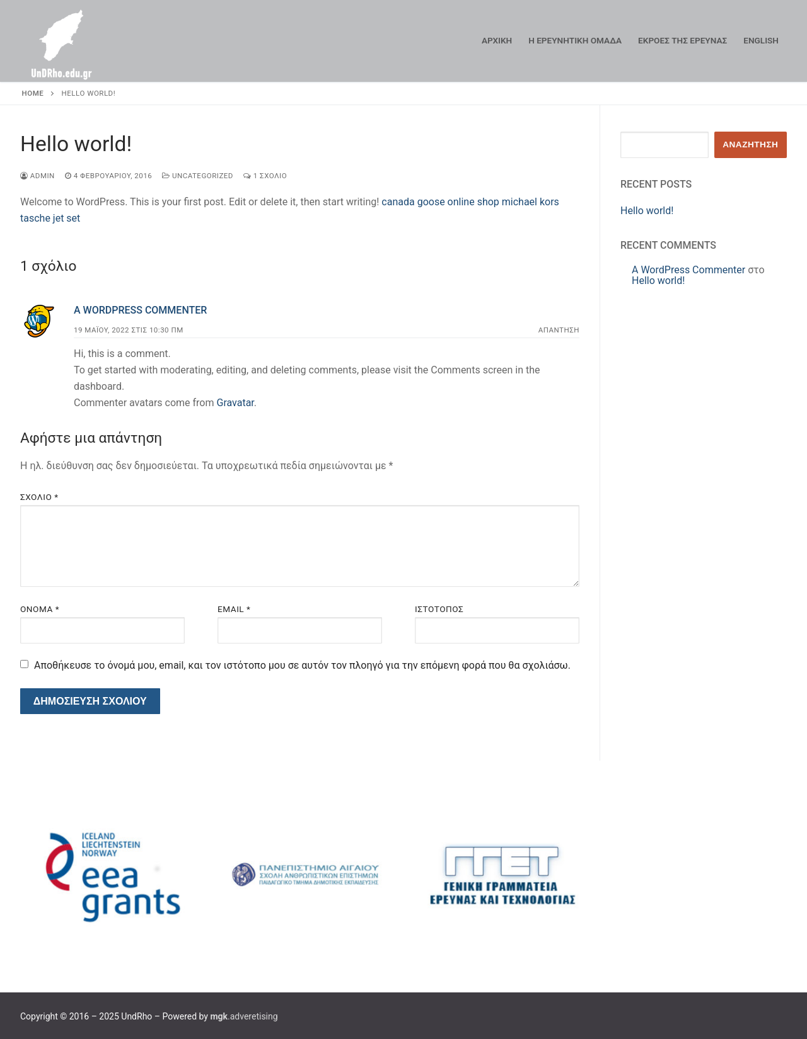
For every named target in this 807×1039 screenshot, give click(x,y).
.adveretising (243, 1016)
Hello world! (646, 211)
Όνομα (39, 609)
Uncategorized (197, 175)
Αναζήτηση (750, 144)
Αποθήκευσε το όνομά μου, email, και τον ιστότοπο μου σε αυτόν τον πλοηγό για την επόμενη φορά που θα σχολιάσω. (302, 665)
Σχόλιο (39, 497)
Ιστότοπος (439, 609)
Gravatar (234, 403)
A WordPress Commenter (140, 310)
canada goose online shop (440, 202)
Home (33, 93)
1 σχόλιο (265, 175)
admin (37, 175)
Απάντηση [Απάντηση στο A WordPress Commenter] (558, 330)
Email (234, 609)
